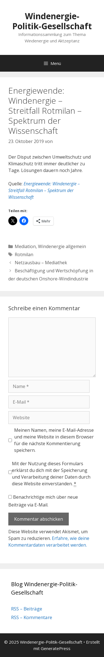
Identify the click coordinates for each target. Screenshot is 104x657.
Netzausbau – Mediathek (41, 263)
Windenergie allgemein (62, 246)
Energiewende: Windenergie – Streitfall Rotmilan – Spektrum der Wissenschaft (44, 190)
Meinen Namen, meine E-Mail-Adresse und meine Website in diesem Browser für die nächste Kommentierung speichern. (54, 440)
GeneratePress (55, 648)
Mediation (25, 246)
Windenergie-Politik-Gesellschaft (52, 21)
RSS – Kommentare (31, 617)
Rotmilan (24, 254)
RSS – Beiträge (26, 608)
